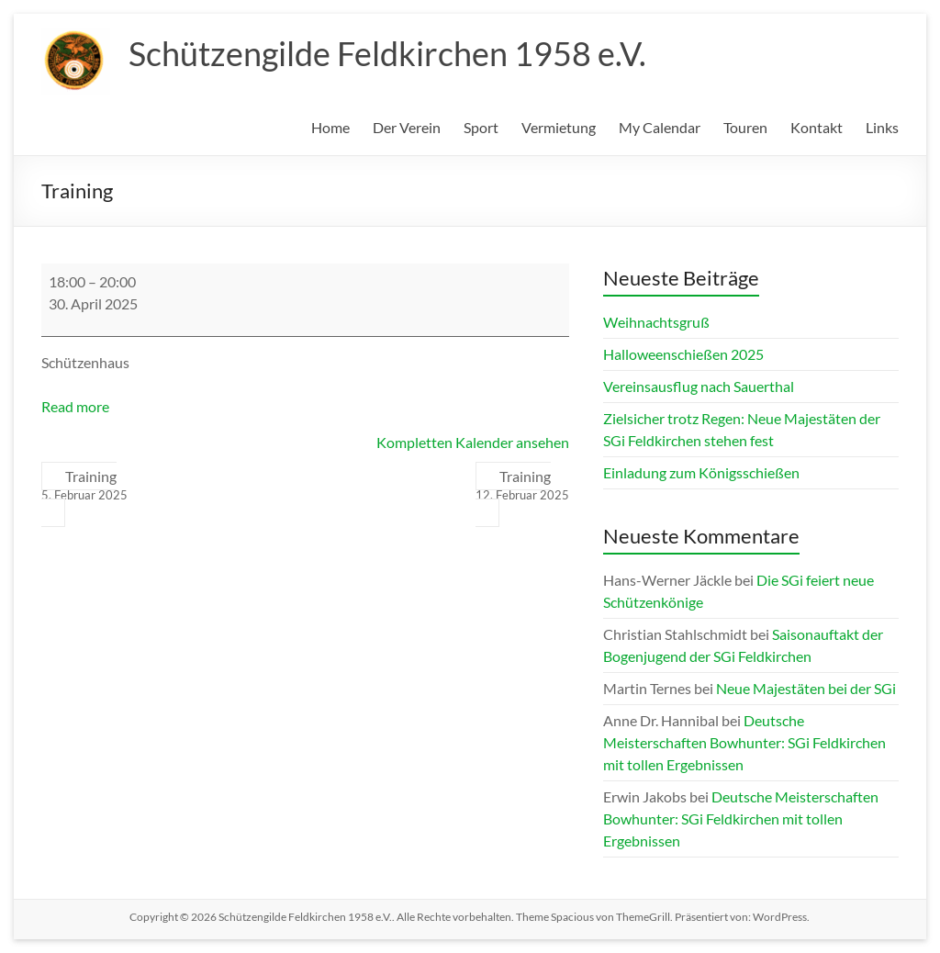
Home (330, 127)
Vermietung (558, 127)
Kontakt (816, 127)
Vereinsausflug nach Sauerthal (698, 386)
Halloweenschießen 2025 (683, 354)
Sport (481, 127)
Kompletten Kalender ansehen (472, 442)
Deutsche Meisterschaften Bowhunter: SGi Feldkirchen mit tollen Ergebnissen (744, 742)
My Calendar (659, 127)
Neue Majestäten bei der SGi (806, 688)
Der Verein (407, 127)
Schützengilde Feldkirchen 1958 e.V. (387, 53)
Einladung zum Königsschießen (701, 472)
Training (84, 485)
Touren (745, 127)
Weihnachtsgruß (656, 322)
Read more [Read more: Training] (75, 406)
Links (882, 127)
